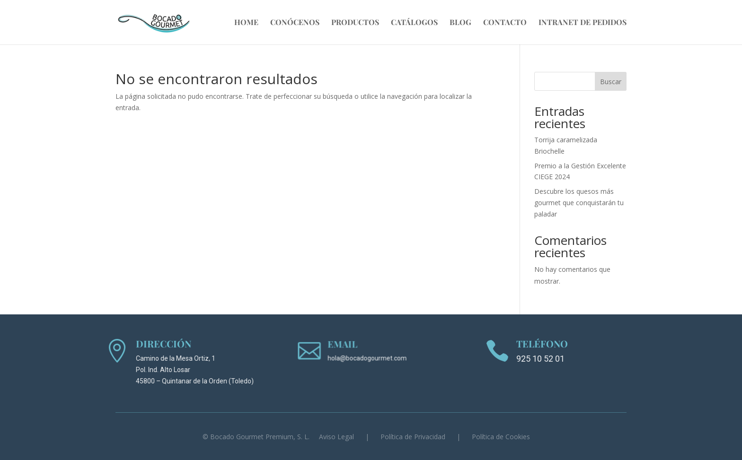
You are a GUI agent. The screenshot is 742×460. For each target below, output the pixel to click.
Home (246, 23)
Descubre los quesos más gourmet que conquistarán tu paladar (579, 202)
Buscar (610, 81)
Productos (355, 23)
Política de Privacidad (412, 436)
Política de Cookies (501, 436)
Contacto (505, 23)
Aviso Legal (336, 436)
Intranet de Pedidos (583, 23)
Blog (460, 23)
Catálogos (414, 23)
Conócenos (294, 23)
